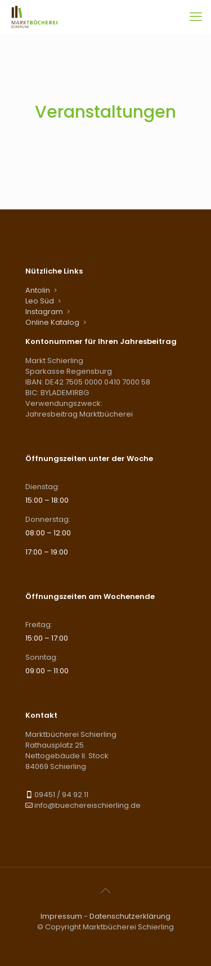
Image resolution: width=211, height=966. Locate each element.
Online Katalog (52, 322)
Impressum (61, 916)
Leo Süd (39, 301)
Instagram (44, 311)
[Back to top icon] (106, 890)
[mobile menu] (195, 16)
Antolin (37, 290)
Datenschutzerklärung (129, 916)
